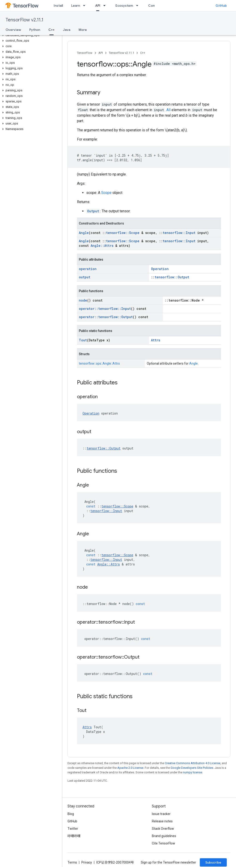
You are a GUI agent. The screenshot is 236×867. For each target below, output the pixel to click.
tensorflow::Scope (122, 232)
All (168, 110)
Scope (106, 192)
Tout (83, 340)
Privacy (86, 862)
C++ (142, 53)
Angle (84, 232)
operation (88, 269)
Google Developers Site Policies (192, 767)
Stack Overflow (163, 828)
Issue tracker (161, 814)
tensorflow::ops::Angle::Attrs (99, 363)
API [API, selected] (97, 5)
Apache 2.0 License (130, 767)
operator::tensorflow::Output (106, 317)
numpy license (192, 772)
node (83, 300)
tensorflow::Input (179, 232)
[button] (30, 35)
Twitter (73, 828)
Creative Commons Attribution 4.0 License (192, 763)
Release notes (162, 821)
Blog (71, 814)
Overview (13, 30)
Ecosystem (124, 5)
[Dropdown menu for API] (105, 5)
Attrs (155, 340)
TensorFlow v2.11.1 (24, 20)
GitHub (221, 5)
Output (93, 211)
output (84, 277)
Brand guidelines (164, 836)
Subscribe (213, 862)
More (83, 30)
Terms (72, 862)
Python (34, 30)
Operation (160, 269)
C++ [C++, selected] (51, 30)
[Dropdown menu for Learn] (85, 5)
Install (58, 5)
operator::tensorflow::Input (105, 308)
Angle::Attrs (102, 245)
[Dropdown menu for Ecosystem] (138, 5)
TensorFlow (84, 53)
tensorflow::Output (172, 277)
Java (66, 30)
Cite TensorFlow (163, 843)
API (100, 53)
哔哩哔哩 (74, 836)
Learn (75, 5)
